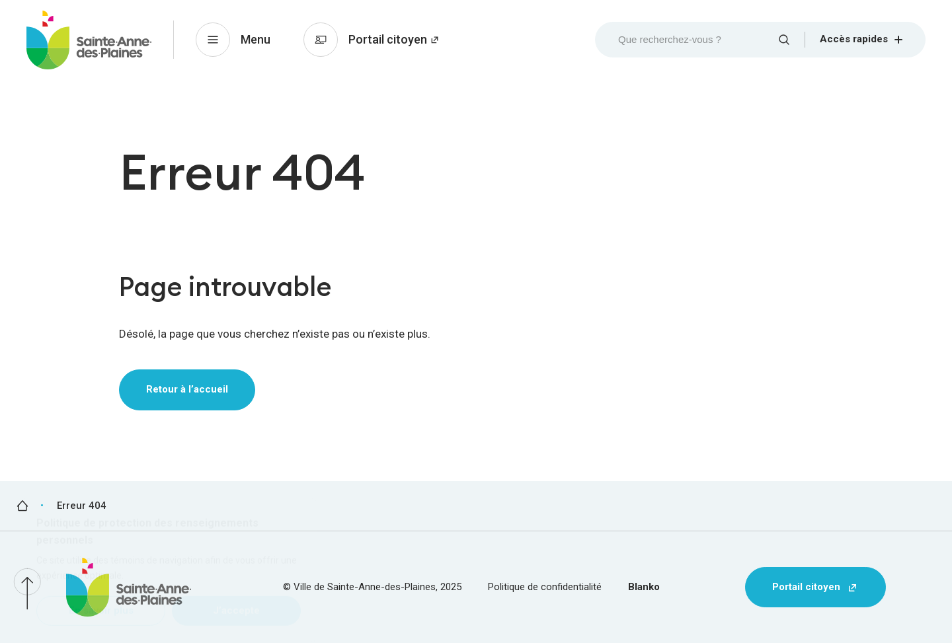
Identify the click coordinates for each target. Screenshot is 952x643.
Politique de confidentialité (545, 587)
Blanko (644, 587)
